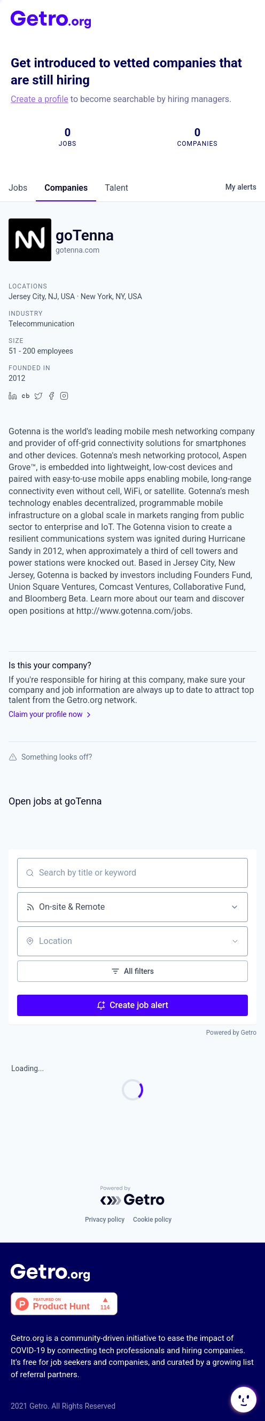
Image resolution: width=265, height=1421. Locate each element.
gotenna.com (77, 250)
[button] (242, 1399)
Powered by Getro (231, 1032)
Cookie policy (152, 1219)
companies (66, 188)
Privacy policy (104, 1219)
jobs (18, 188)
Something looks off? (50, 757)
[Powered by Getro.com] (132, 1195)
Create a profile (39, 99)
